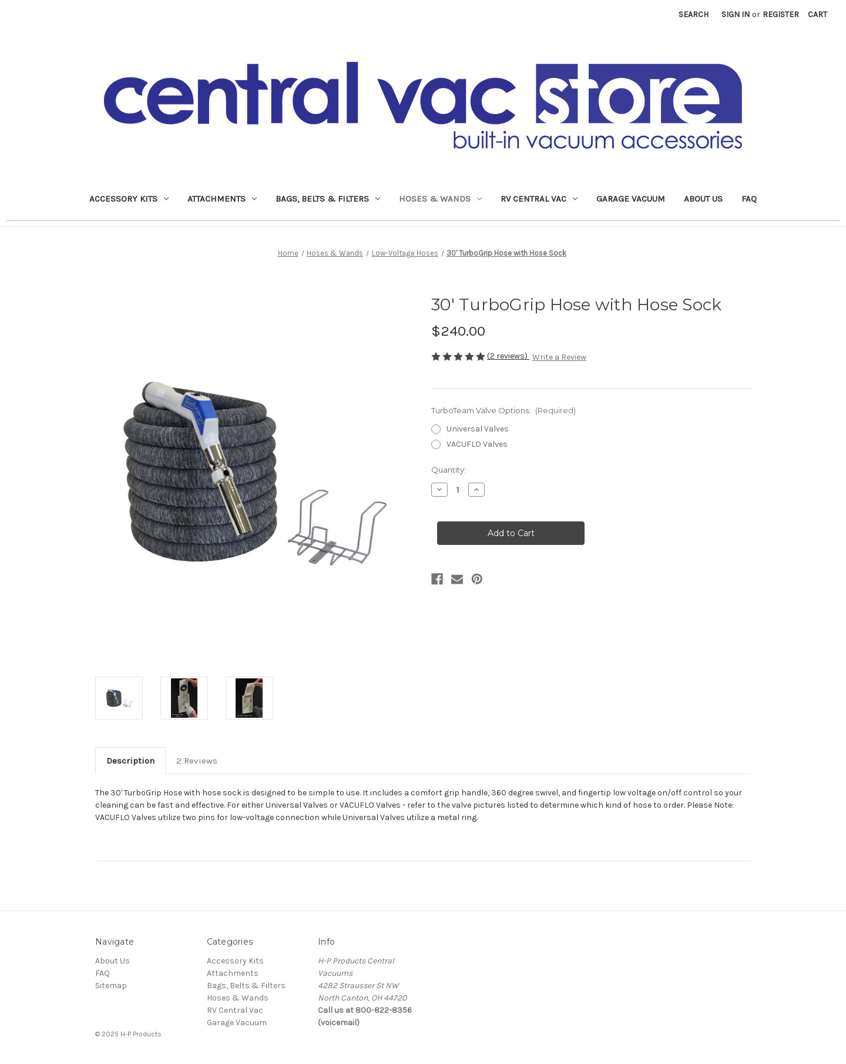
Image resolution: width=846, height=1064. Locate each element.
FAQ (749, 198)
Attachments (222, 198)
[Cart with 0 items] (817, 14)
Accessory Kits (129, 198)
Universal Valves (477, 429)
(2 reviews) (508, 356)
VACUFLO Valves (477, 444)
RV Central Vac (539, 198)
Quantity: (448, 469)
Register (781, 14)
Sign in (735, 14)
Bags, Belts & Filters (328, 198)
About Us (703, 198)
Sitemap (111, 986)
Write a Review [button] (559, 357)
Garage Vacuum (630, 198)
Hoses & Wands (440, 198)
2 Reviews (196, 760)
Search (694, 14)
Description (130, 760)
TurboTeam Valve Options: (503, 410)
